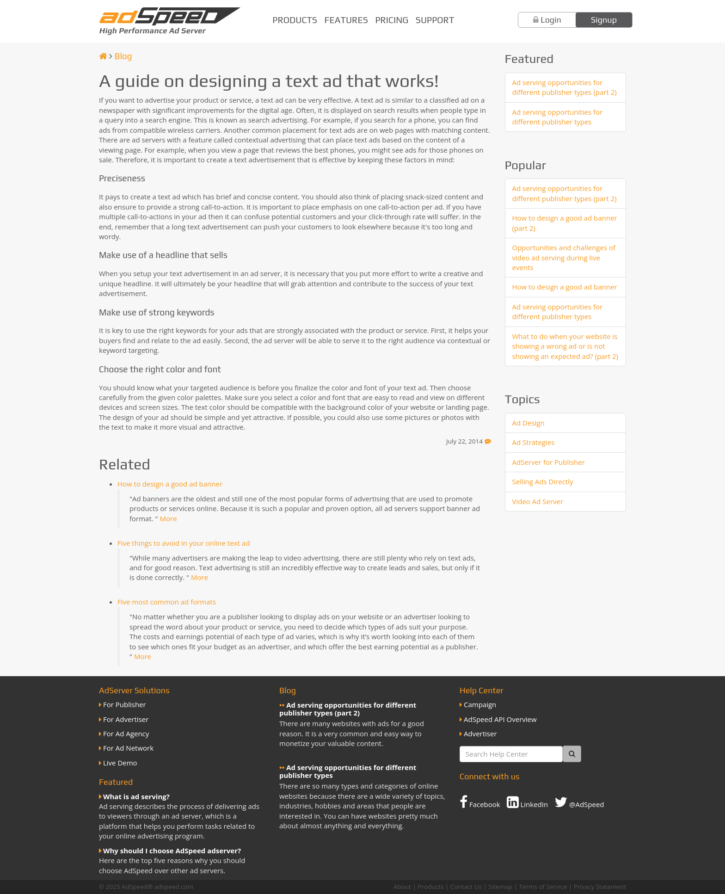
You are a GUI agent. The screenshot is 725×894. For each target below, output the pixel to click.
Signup (604, 20)
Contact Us (466, 886)
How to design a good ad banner (169, 483)
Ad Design (528, 422)
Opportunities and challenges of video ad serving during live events (564, 257)
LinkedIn (527, 802)
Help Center (482, 690)
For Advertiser (125, 719)
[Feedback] (488, 441)
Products (294, 20)
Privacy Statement (600, 886)
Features (346, 20)
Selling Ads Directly (542, 481)
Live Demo (120, 762)
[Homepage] (103, 56)
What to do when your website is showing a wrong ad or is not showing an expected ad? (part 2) (565, 346)
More (168, 518)
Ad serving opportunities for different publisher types (557, 116)
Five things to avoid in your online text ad (183, 543)
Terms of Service (543, 886)
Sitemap (500, 886)
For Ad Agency (126, 733)
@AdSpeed (579, 802)
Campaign (480, 704)
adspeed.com (174, 886)
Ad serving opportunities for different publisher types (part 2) (564, 87)
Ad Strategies (533, 442)
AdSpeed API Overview (500, 719)
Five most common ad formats (166, 601)
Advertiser (480, 733)
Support (435, 20)
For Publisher (124, 704)
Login (551, 20)
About (402, 886)
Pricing (391, 20)
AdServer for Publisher (548, 462)
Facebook (480, 802)
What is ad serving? (136, 796)
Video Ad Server (538, 501)
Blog (123, 56)
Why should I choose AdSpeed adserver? (172, 850)
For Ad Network (128, 747)
